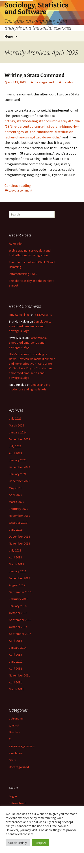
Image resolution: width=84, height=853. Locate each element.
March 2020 (16, 502)
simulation (16, 753)
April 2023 (15, 453)
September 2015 (20, 620)
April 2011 (15, 682)
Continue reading (19, 185)
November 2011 (19, 675)
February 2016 (18, 599)
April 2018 (15, 557)
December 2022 (19, 467)
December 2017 (19, 578)
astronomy (16, 718)
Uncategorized (44, 82)
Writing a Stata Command (34, 75)
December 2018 (19, 536)
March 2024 (16, 425)
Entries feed (17, 803)
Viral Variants (43, 314)
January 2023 (17, 460)
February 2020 (18, 509)
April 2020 (15, 495)
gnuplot (14, 725)
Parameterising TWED (23, 274)
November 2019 (19, 516)
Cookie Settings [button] (17, 843)
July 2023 (15, 446)
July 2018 (15, 550)
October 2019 (18, 523)
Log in (13, 796)
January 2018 (17, 571)
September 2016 (20, 592)
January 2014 (17, 648)
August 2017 (17, 585)
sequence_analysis (22, 746)
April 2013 (15, 655)
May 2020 (15, 488)
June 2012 (15, 661)
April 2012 (15, 668)
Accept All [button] (40, 843)
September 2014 (20, 634)
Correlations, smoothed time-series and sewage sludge (30, 326)
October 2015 (18, 613)
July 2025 (15, 418)
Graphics (15, 732)
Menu (8, 36)
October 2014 (18, 627)
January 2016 (17, 606)
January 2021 (17, 474)
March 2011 (16, 689)
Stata (12, 760)
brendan (67, 82)
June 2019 (15, 530)
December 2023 (19, 439)
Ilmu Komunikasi (19, 314)
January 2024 (17, 432)
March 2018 (16, 564)
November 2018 (19, 543)
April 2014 (15, 641)
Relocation (16, 243)
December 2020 (19, 481)
